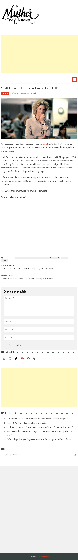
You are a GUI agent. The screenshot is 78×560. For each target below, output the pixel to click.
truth (4, 260)
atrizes (18, 258)
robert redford (54, 258)
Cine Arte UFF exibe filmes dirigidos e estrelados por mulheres (27, 279)
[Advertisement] (39, 54)
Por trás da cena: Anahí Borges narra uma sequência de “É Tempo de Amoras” (40, 427)
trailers (64, 258)
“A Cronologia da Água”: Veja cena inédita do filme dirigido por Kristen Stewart (39, 439)
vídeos (5, 93)
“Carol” (45, 143)
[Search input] (37, 455)
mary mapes (41, 258)
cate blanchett (29, 258)
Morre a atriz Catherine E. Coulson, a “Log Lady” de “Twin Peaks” (27, 269)
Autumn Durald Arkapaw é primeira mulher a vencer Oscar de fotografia (37, 418)
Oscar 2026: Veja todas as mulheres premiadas (27, 422)
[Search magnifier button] (75, 455)
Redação (14, 93)
